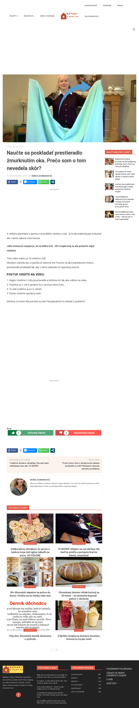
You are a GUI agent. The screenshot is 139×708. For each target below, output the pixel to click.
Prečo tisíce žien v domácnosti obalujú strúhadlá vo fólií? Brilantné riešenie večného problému (80, 466)
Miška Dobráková (42, 176)
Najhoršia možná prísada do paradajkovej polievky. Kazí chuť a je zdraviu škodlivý (52, 676)
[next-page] (56, 649)
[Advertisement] (69, 54)
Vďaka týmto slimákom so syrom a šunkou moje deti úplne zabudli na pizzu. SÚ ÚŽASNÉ (30, 552)
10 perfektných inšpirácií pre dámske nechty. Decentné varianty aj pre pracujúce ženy (124, 202)
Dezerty (79, 630)
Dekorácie (30, 586)
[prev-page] (52, 649)
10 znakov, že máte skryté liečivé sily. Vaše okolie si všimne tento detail (52, 682)
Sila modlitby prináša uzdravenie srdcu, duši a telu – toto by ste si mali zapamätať (52, 702)
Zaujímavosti (18, 147)
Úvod (9, 147)
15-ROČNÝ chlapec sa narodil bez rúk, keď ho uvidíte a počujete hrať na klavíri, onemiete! (79, 552)
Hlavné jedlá (30, 543)
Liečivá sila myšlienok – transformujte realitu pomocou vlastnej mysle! (50, 688)
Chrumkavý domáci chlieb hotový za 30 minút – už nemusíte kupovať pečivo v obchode (79, 595)
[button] (133, 29)
